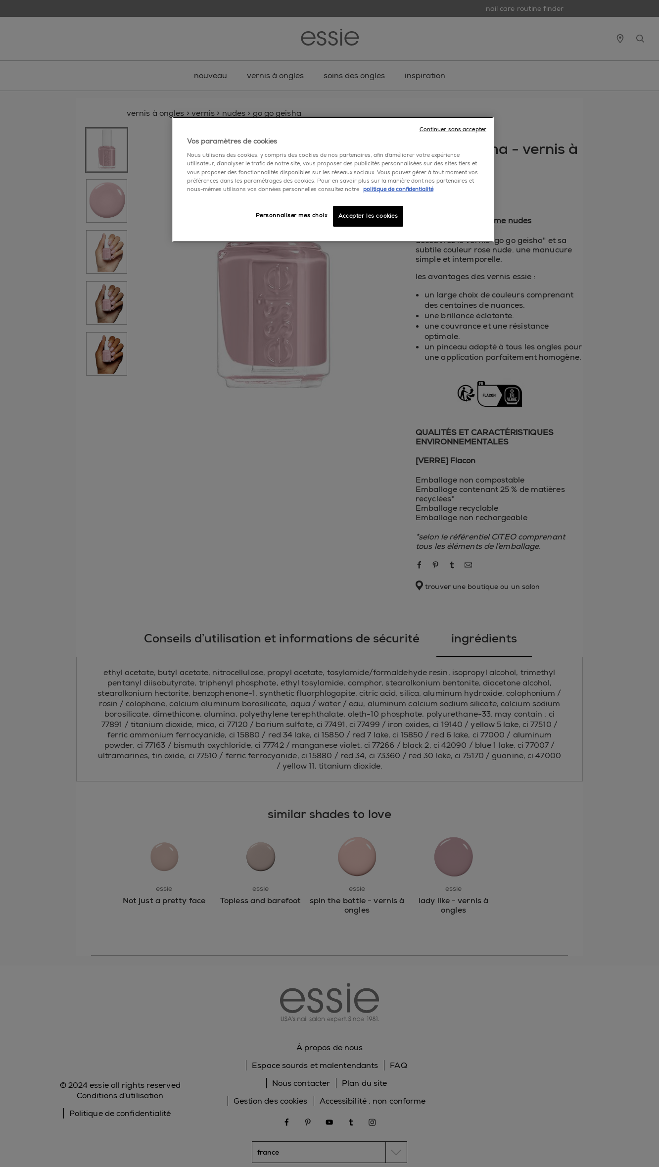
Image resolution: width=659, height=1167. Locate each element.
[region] (333, 179)
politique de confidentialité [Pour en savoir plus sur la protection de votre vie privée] (398, 189)
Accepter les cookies (368, 216)
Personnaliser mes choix (292, 215)
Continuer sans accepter (453, 129)
